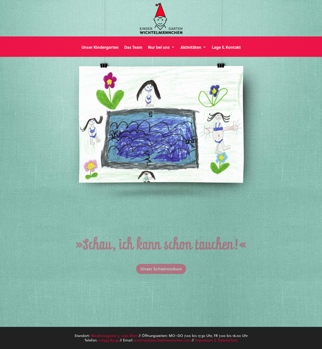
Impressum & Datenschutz (216, 340)
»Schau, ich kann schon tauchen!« (161, 253)
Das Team (133, 47)
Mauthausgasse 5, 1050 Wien (114, 335)
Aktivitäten (190, 47)
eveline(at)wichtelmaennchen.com (162, 340)
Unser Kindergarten (100, 47)
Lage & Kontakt (226, 47)
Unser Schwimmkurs (161, 276)
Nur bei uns (159, 47)
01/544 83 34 (108, 340)
